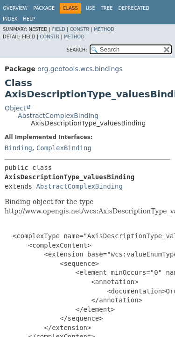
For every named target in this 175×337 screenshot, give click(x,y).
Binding (18, 148)
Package (44, 8)
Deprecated (133, 8)
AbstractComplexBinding (58, 115)
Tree (107, 8)
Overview (15, 8)
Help (29, 19)
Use (90, 8)
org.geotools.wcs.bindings (79, 69)
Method (104, 29)
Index (10, 19)
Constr (79, 29)
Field (58, 29)
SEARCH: (77, 49)
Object (15, 108)
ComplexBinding (63, 148)
